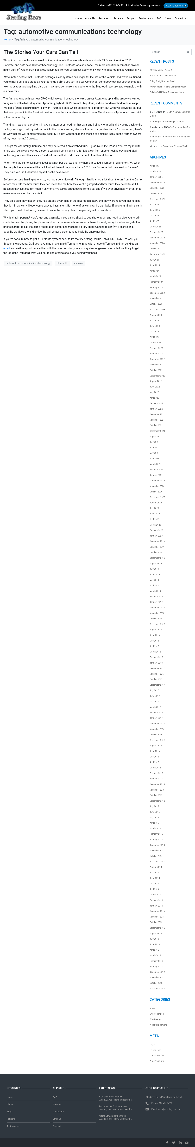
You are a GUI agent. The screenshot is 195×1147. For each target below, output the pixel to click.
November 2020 (157, 486)
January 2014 (156, 906)
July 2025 (154, 204)
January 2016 (156, 779)
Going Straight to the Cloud (162, 81)
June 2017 (155, 696)
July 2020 (154, 508)
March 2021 (155, 464)
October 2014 (156, 856)
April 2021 (154, 458)
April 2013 (154, 950)
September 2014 (157, 861)
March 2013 (155, 955)
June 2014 (155, 878)
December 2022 (157, 359)
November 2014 (157, 850)
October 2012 (156, 983)
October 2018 (156, 618)
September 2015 (157, 801)
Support (131, 18)
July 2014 (154, 873)
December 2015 (157, 784)
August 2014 (156, 867)
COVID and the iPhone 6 (161, 70)
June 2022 (155, 387)
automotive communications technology (28, 263)
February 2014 (156, 900)
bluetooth (62, 263)
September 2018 (157, 624)
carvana (78, 263)
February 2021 (156, 469)
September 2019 (157, 558)
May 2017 (154, 701)
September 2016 (157, 740)
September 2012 (157, 988)
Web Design (155, 1019)
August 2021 (156, 436)
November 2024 (157, 243)
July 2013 (154, 939)
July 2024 (154, 260)
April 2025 (154, 221)
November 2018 (157, 613)
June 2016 (155, 751)
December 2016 (157, 723)
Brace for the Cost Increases (163, 75)
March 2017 (155, 707)
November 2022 (157, 364)
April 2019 (154, 585)
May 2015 (154, 817)
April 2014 (154, 889)
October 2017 (156, 679)
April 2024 (154, 271)
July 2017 (154, 690)
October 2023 (156, 304)
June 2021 (155, 447)
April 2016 (154, 762)
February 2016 (156, 773)
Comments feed (157, 1055)
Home (78, 18)
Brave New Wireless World (175, 146)
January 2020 (156, 536)
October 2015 (156, 795)
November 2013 (157, 917)
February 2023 (156, 348)
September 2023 (157, 309)
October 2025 (156, 193)
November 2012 (157, 977)
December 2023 (157, 293)
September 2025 (157, 199)
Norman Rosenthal (123, 1100)
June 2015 (155, 812)
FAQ (159, 18)
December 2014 (157, 845)
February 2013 (156, 961)
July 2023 (154, 320)
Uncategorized (157, 1014)
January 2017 (156, 718)
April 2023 (154, 337)
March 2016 (155, 768)
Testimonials (146, 18)
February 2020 (156, 530)
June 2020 (155, 514)
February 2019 (156, 596)
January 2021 (156, 475)
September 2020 (157, 497)
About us (90, 18)
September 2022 (157, 376)
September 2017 (157, 685)
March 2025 (155, 227)
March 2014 (155, 894)
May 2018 (154, 641)
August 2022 (156, 381)
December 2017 (157, 668)
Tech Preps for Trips (174, 121)
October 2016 (156, 734)
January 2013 (156, 966)
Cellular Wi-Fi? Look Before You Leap (167, 92)
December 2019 (157, 541)
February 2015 (156, 834)
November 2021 (157, 420)
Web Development (158, 1025)
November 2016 (157, 729)
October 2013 (156, 922)
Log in (152, 1044)
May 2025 (154, 215)
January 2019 (156, 602)
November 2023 (157, 298)
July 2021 (154, 442)
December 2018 (157, 608)
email (6, 248)
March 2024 (155, 276)
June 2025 (155, 210)
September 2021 (157, 431)
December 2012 (157, 972)
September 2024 (157, 254)
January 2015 (156, 839)
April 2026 (154, 166)
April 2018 (154, 646)
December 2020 (157, 480)
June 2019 (155, 574)
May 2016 (154, 757)
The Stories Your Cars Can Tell (40, 52)
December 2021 (157, 414)
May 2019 (154, 580)
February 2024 (156, 282)
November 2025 (157, 188)
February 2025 (156, 232)
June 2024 (155, 265)
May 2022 (154, 392)
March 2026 (155, 171)
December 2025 (157, 182)
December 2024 (157, 238)
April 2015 (154, 823)
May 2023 (154, 331)
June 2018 (155, 635)
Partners (118, 18)
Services (103, 18)
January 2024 (156, 287)
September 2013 (157, 928)
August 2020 (156, 503)
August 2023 (156, 315)
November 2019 (157, 547)
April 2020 (154, 519)
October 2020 (156, 492)
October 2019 (156, 552)
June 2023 (155, 326)
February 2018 (156, 657)
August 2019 (156, 563)
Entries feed (155, 1050)
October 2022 (156, 370)
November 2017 (157, 674)
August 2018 (156, 629)
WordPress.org (157, 1061)
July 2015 (154, 806)
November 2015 (157, 790)
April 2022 (154, 398)
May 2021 (154, 453)
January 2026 (156, 177)
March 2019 (155, 591)
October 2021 (156, 425)
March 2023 (155, 343)
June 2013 (155, 944)
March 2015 (155, 828)
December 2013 (157, 911)
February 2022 (156, 403)
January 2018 (156, 663)
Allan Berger (155, 121)
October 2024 (156, 249)
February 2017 (156, 712)
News (168, 18)
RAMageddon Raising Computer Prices (168, 87)
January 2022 (156, 409)
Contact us (180, 18)
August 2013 (156, 933)
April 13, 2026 (105, 1100)
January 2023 (156, 353)
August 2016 (156, 745)
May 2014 (154, 884)
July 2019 (154, 569)
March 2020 (155, 525)
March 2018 (155, 652)
